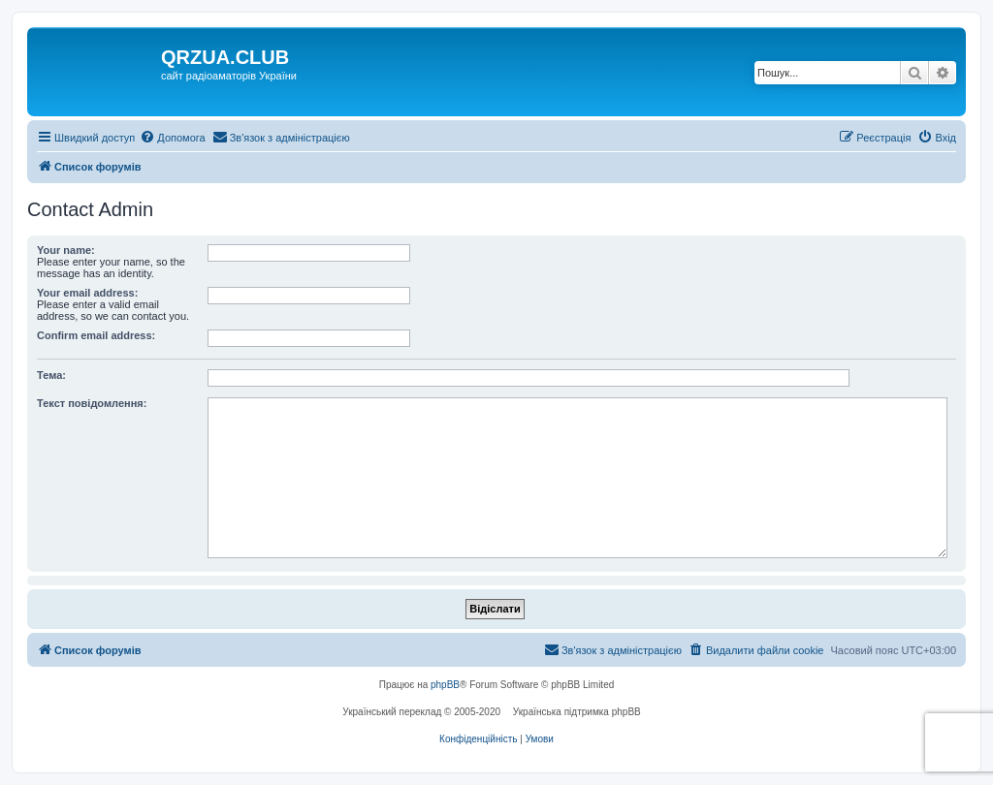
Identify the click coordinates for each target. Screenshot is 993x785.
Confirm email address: (96, 335)
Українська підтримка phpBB (577, 711)
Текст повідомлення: (91, 403)
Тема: (51, 375)
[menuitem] (172, 137)
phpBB (445, 684)
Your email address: (87, 292)
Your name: (66, 250)
